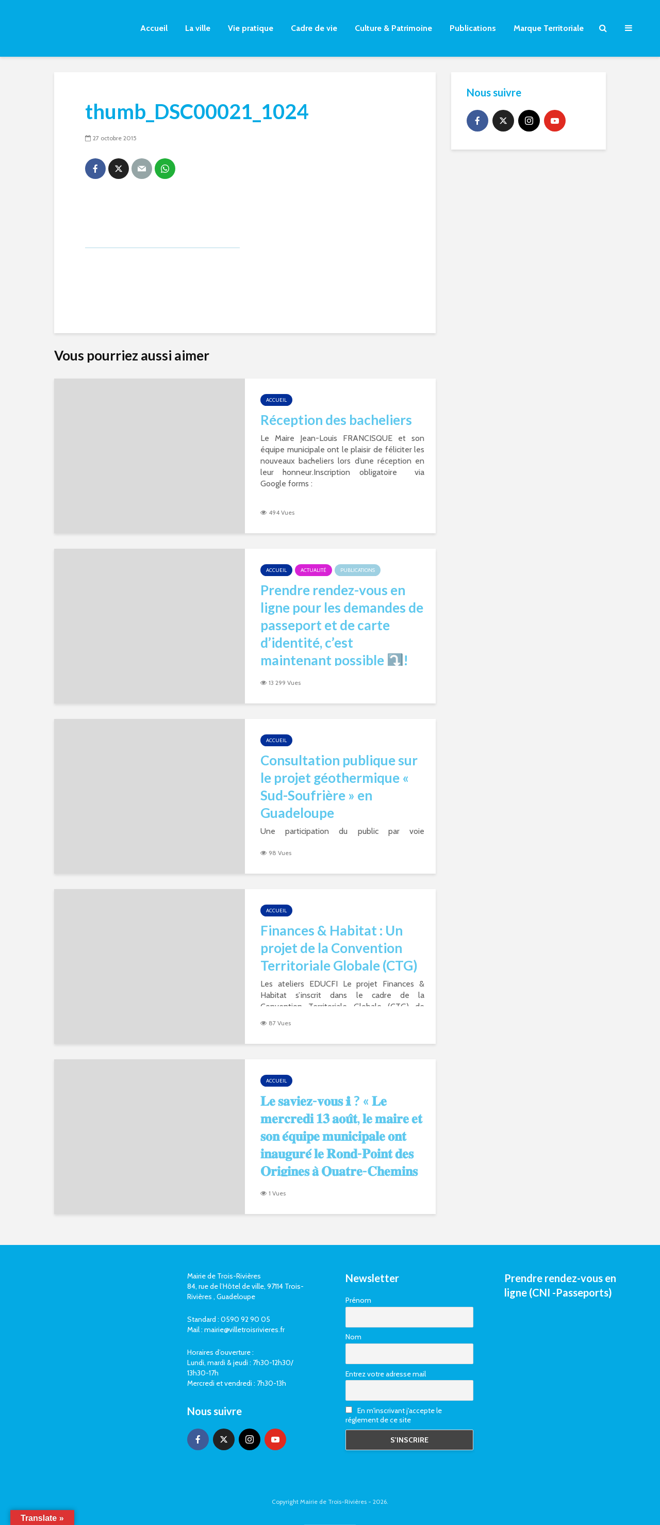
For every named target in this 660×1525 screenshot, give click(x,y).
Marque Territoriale (549, 28)
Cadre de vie (314, 28)
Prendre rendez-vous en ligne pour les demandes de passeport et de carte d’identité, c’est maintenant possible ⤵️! (341, 625)
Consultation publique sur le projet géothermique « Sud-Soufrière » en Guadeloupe (339, 786)
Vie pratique (250, 28)
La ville (197, 28)
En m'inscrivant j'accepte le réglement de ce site (393, 1415)
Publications (473, 28)
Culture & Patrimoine (393, 28)
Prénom (358, 1300)
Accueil (154, 28)
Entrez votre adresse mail (385, 1374)
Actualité (313, 570)
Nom (353, 1336)
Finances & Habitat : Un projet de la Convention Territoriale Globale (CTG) (339, 948)
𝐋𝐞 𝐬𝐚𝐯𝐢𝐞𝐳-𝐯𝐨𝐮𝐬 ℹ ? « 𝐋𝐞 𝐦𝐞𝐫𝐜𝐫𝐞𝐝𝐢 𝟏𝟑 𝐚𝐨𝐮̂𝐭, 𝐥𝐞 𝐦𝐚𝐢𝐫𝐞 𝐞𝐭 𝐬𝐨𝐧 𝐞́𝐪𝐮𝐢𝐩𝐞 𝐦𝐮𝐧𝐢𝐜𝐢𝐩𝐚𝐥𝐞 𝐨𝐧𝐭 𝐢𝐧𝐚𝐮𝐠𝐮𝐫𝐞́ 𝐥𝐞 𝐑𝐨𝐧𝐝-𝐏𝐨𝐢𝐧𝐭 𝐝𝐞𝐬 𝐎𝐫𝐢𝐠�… (341, 1144)
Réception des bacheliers (336, 420)
